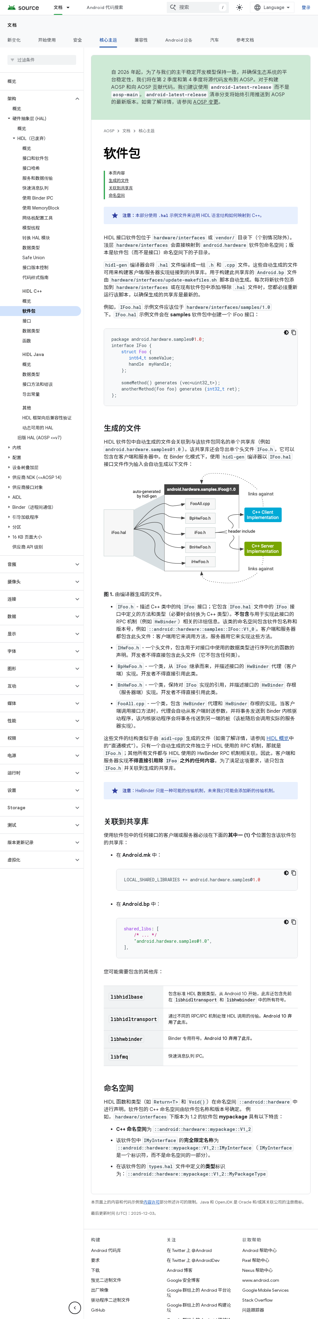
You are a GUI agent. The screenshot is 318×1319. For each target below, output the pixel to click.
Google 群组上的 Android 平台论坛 (199, 1253)
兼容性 (141, 40)
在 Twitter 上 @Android (189, 1210)
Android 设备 (179, 40)
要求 (95, 1220)
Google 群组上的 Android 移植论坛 (199, 1282)
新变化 (14, 40)
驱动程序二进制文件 (110, 1260)
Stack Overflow (257, 1260)
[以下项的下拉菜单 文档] (70, 7)
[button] (37, 51)
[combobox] (256, 7)
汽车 (214, 40)
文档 (12, 25)
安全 (77, 40)
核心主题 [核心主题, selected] (108, 40)
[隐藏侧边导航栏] (75, 1308)
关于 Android (104, 1310)
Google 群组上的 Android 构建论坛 (199, 1268)
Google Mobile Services (265, 1250)
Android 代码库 (106, 1210)
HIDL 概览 (277, 699)
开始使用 (47, 40)
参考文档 (245, 40)
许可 (166, 1310)
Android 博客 (180, 1230)
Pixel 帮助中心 (255, 1220)
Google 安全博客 (183, 1240)
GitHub (98, 1270)
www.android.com (260, 1240)
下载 (95, 1230)
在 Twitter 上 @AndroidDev (193, 1220)
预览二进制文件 (106, 1240)
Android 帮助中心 (259, 1210)
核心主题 (147, 130)
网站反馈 (213, 1310)
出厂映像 (99, 1250)
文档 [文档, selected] (58, 7)
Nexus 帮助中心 (257, 1230)
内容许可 (151, 1162)
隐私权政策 (187, 1310)
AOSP (109, 130)
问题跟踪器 (253, 1270)
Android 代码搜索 (105, 7)
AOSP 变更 (205, 102)
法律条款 (147, 1310)
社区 (127, 1310)
